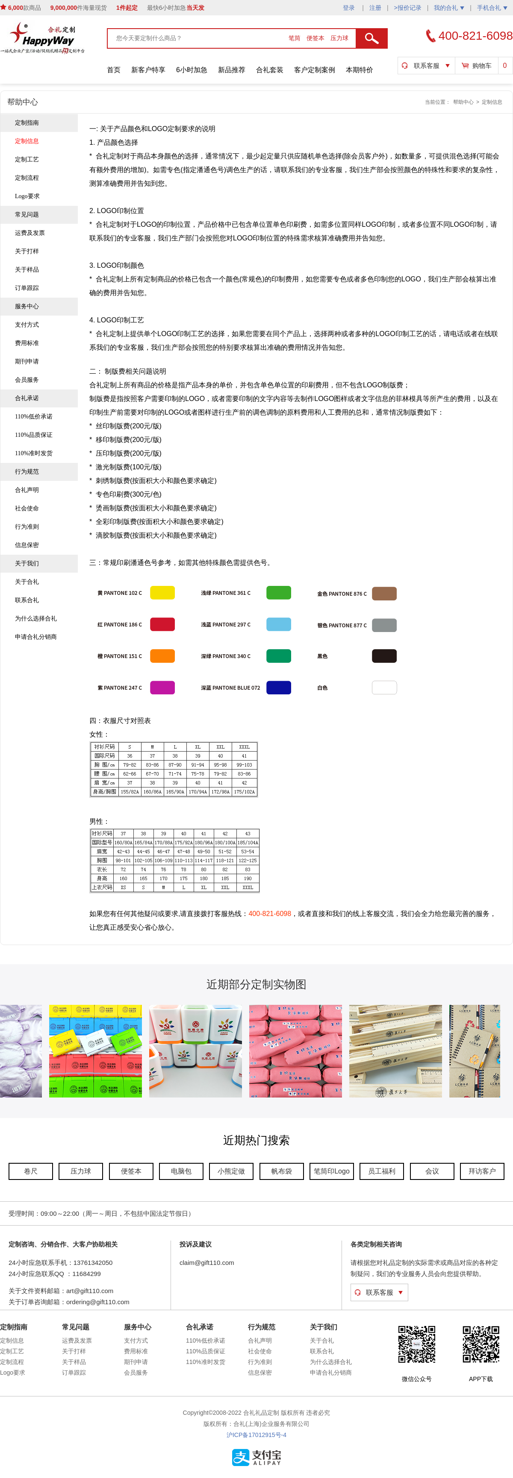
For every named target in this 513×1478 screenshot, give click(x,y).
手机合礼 (492, 7)
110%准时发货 (34, 453)
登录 (350, 7)
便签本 (316, 38)
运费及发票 (30, 233)
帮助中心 (463, 102)
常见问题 (27, 214)
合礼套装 (269, 69)
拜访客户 (482, 1171)
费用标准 (27, 343)
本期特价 (359, 69)
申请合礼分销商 (36, 637)
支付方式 (27, 325)
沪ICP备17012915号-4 (256, 1434)
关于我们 (27, 563)
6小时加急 (191, 69)
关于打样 (27, 251)
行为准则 (27, 527)
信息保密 (27, 545)
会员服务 (27, 380)
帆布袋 (281, 1171)
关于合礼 (27, 582)
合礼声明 (27, 490)
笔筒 (295, 38)
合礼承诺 (27, 398)
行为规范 (27, 471)
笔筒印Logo (332, 1171)
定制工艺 (27, 159)
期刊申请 (27, 361)
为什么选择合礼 (36, 618)
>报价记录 (408, 7)
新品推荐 (231, 69)
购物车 (482, 65)
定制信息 (492, 102)
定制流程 (27, 178)
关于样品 (27, 269)
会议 (432, 1171)
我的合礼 (449, 7)
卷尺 (31, 1171)
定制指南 (27, 123)
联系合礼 (27, 600)
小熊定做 (231, 1171)
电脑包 (181, 1171)
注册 (375, 7)
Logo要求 (27, 196)
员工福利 (381, 1171)
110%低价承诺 (34, 416)
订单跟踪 (27, 288)
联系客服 (426, 65)
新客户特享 (148, 69)
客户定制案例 (314, 69)
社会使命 (27, 508)
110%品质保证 (34, 435)
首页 (114, 69)
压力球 (339, 38)
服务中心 (27, 306)
